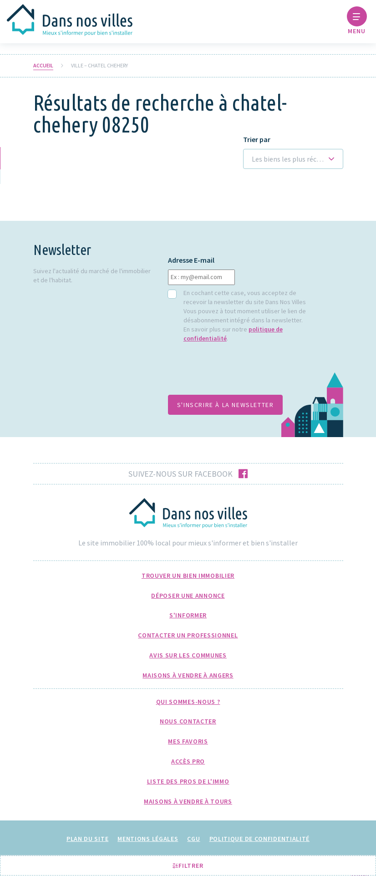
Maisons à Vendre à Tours (188, 801)
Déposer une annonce (187, 595)
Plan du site (87, 839)
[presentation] (237, 373)
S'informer (188, 615)
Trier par (256, 139)
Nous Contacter (188, 721)
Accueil (43, 65)
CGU (193, 839)
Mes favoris (188, 741)
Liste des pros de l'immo (188, 781)
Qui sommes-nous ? (188, 702)
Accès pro (188, 761)
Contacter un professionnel (188, 635)
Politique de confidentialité (259, 839)
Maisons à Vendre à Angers (188, 675)
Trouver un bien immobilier (188, 575)
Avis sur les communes (188, 655)
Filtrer (188, 865)
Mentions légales (147, 839)
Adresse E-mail (191, 260)
